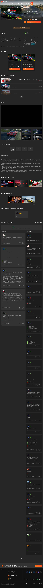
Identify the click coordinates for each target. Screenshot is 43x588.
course (8, 46)
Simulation (32, 42)
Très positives (33, 43)
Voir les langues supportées (34, 36)
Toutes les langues (38, 222)
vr (19, 46)
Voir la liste (32, 35)
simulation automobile (12, 46)
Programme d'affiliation (11, 572)
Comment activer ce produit (34, 37)
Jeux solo (35, 41)
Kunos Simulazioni (33, 38)
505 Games (32, 39)
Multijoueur (32, 41)
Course (38, 41)
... (24, 46)
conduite (22, 46)
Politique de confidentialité (11, 571)
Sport (35, 42)
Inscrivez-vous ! (38, 565)
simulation (17, 46)
